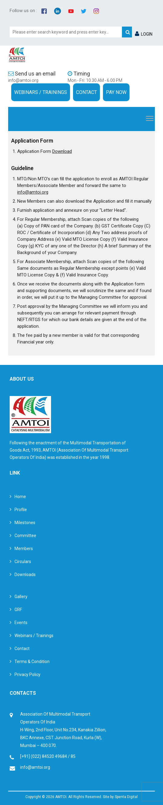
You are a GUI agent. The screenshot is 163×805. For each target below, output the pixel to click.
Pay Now (116, 92)
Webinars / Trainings (40, 92)
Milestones (24, 522)
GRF (18, 609)
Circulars (22, 561)
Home (20, 496)
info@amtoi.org (23, 80)
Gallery (20, 596)
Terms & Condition (32, 661)
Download (62, 151)
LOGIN (143, 34)
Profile (20, 509)
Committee (25, 535)
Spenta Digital (126, 797)
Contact (86, 92)
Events (20, 622)
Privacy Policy (27, 674)
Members (23, 548)
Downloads (25, 574)
